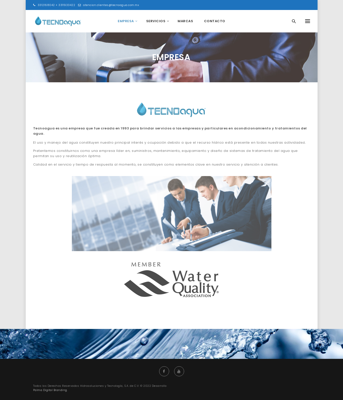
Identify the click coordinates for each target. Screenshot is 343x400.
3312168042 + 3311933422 (54, 5)
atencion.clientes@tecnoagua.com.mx (108, 5)
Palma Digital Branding (50, 390)
